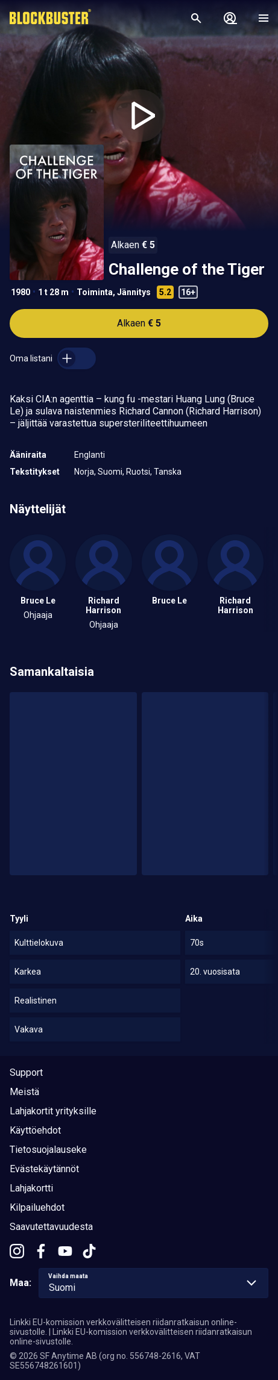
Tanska (168, 471)
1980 (20, 292)
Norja (84, 471)
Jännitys (134, 292)
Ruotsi (138, 471)
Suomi (110, 471)
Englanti (89, 455)
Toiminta (95, 292)
